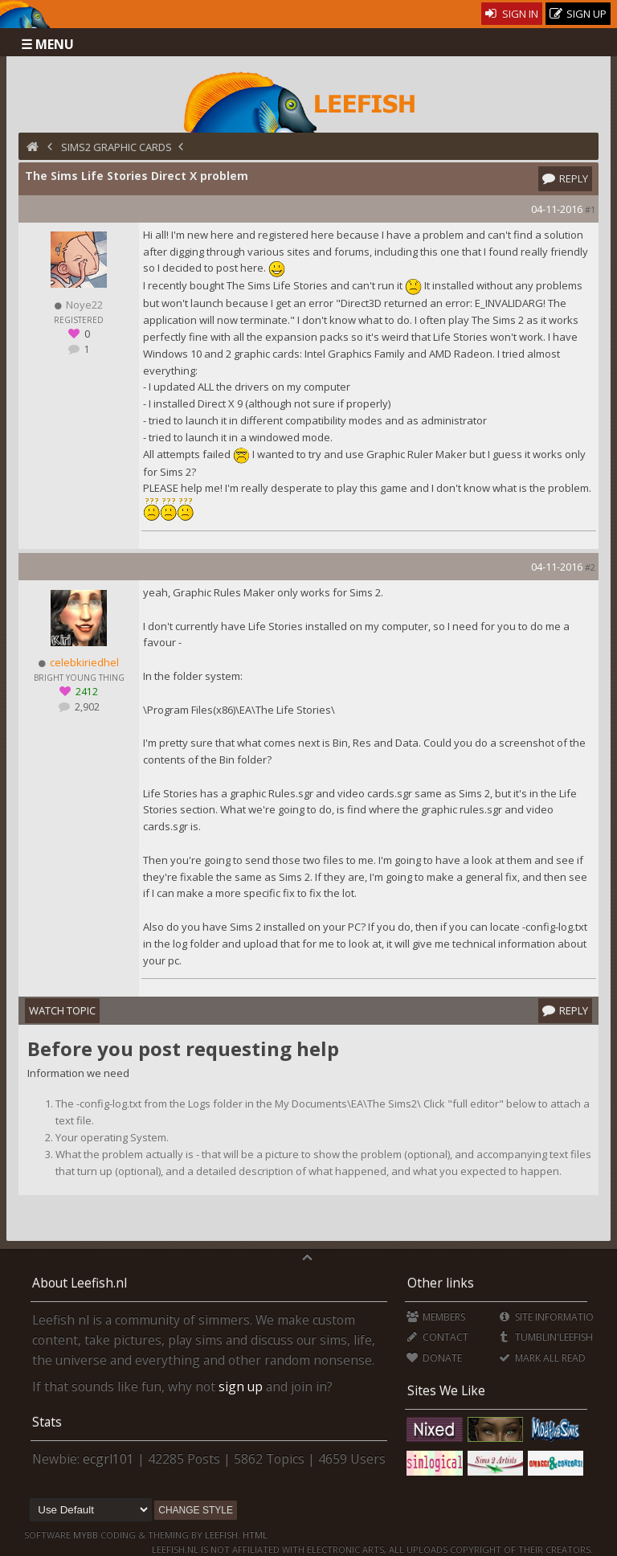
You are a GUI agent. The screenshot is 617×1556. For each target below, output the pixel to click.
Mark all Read (541, 1358)
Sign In (512, 13)
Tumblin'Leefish (545, 1337)
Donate (434, 1358)
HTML (254, 1535)
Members (436, 1317)
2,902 (86, 707)
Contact (437, 1337)
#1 (590, 209)
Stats (47, 1422)
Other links (440, 1283)
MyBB (85, 1535)
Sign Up (578, 14)
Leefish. (222, 1535)
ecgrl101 (108, 1459)
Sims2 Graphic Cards (116, 147)
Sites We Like (446, 1390)
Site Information (549, 1317)
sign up (241, 1386)
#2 (590, 567)
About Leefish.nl (79, 1283)
